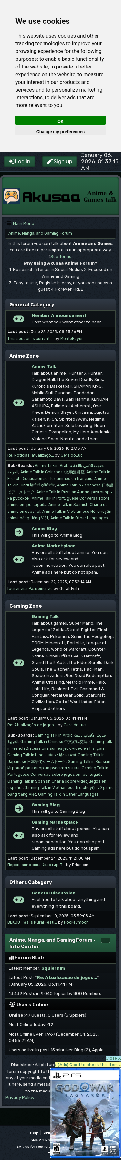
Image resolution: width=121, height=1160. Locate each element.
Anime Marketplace (54, 545)
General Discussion (54, 892)
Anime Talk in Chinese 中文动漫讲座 (52, 472)
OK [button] (60, 121)
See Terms (60, 256)
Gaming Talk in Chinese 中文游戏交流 (53, 741)
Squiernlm (53, 968)
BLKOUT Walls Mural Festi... (32, 922)
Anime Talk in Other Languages (79, 518)
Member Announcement (59, 315)
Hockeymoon (76, 922)
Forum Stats (27, 958)
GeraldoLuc (72, 455)
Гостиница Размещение (30, 588)
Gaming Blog (46, 804)
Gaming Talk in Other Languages (68, 794)
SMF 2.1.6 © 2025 (45, 1140)
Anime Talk (44, 366)
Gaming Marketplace (55, 822)
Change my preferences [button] (60, 131)
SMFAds (23, 1146)
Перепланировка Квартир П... (36, 865)
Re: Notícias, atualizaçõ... (30, 455)
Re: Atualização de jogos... (32, 725)
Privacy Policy (19, 1097)
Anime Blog (44, 528)
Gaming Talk (45, 616)
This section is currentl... (30, 338)
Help (34, 1133)
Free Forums (45, 1146)
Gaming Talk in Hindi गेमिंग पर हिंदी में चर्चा (41, 755)
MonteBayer (71, 338)
